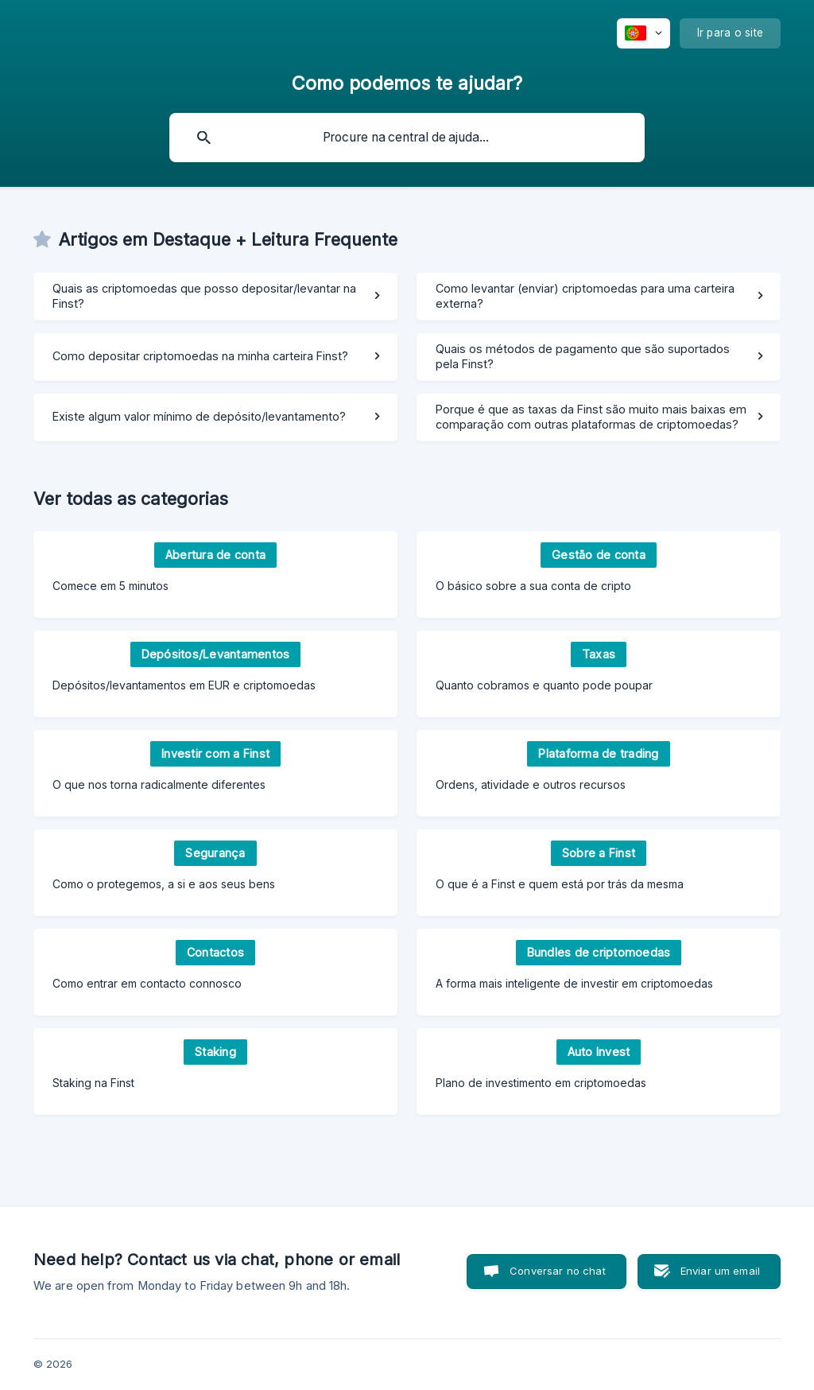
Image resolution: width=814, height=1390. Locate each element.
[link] (215, 296)
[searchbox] (407, 137)
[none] (643, 33)
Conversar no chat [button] (558, 1270)
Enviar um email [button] (720, 1270)
